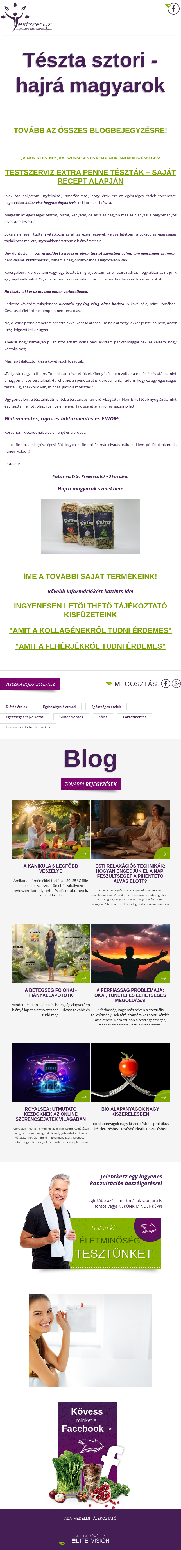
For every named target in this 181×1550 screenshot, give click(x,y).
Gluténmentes (71, 716)
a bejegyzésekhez (30, 684)
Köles (103, 716)
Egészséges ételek (106, 706)
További (90, 784)
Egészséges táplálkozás (25, 716)
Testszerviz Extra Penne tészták (78, 476)
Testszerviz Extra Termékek (28, 727)
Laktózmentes (134, 716)
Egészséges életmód (59, 706)
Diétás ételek (16, 706)
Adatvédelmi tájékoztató (90, 1518)
